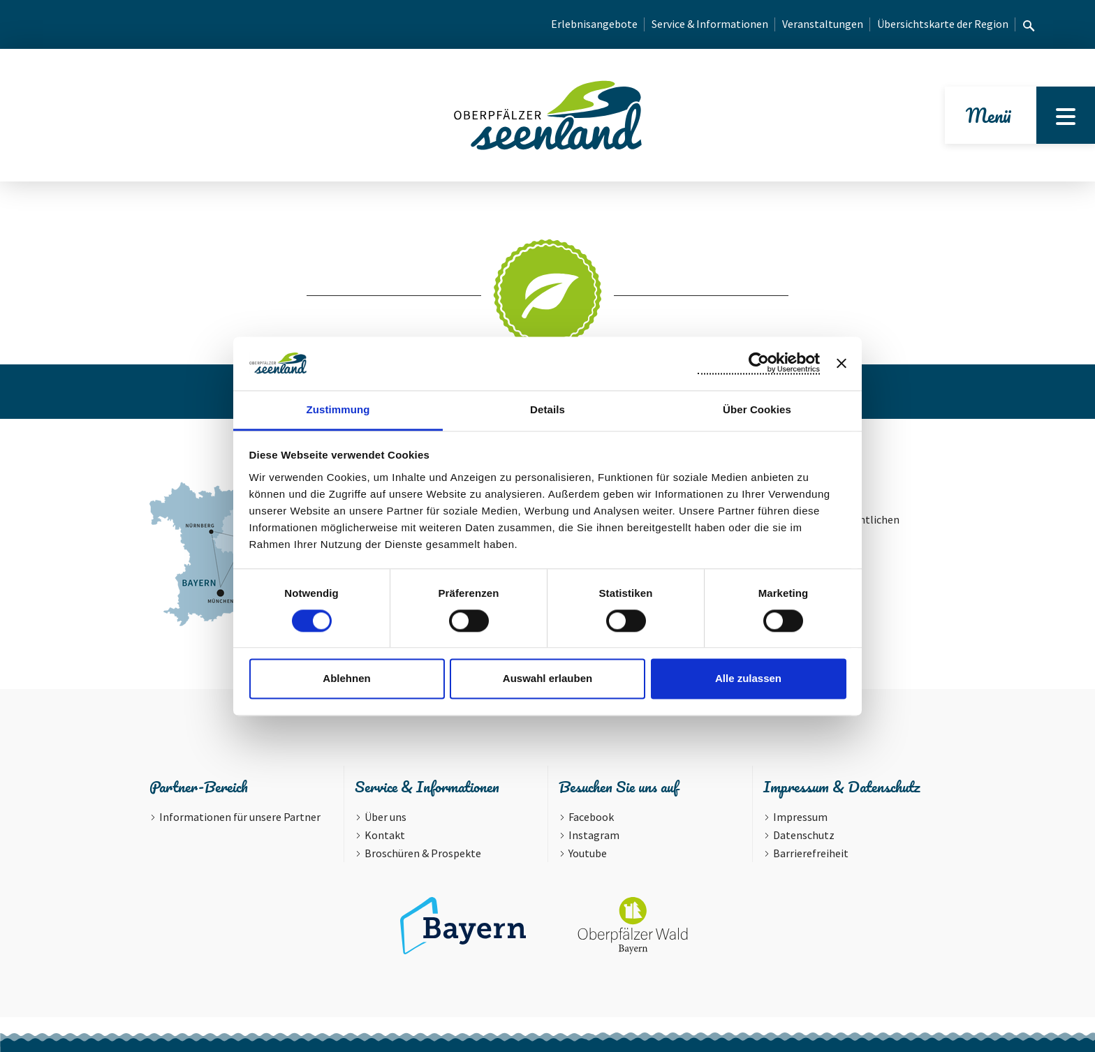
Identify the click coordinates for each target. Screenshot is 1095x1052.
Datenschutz (804, 835)
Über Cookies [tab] (757, 409)
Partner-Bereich (198, 786)
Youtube (587, 853)
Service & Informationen (710, 24)
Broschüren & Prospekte (423, 853)
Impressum (800, 817)
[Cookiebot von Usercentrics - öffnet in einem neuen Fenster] (759, 363)
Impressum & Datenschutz (841, 786)
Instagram (593, 835)
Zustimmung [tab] (338, 409)
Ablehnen (346, 679)
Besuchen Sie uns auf (618, 786)
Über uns (385, 817)
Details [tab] (547, 409)
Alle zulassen (748, 679)
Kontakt (385, 835)
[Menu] (1065, 115)
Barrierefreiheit (810, 853)
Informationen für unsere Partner (240, 817)
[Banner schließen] (841, 363)
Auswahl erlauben (547, 679)
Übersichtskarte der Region (942, 24)
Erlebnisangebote (594, 24)
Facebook (591, 817)
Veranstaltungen (822, 24)
